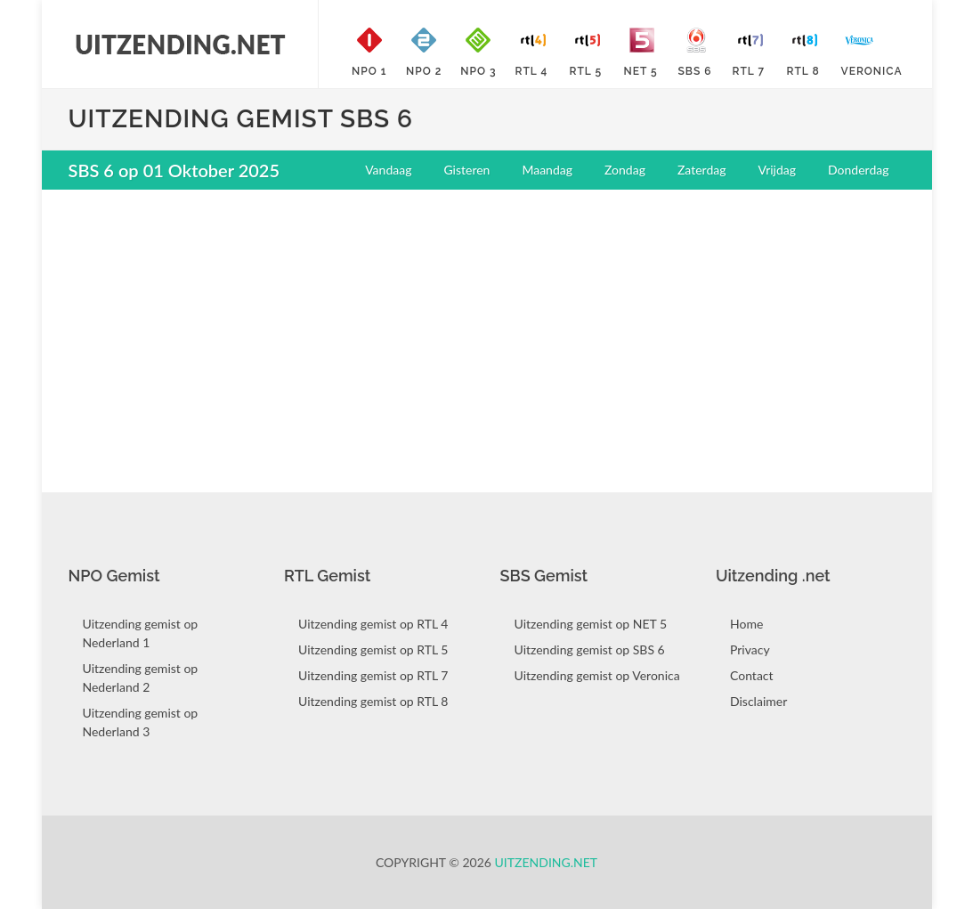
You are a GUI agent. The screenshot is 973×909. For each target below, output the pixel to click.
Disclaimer (758, 701)
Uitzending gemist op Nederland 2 (141, 677)
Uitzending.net (546, 862)
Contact (752, 675)
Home (746, 623)
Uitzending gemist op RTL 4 (373, 623)
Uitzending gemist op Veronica (597, 675)
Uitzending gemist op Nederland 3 (141, 722)
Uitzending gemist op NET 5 (591, 623)
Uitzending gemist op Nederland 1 (141, 633)
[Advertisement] (487, 332)
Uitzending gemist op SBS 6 (590, 649)
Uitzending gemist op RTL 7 (373, 675)
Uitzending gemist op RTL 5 (373, 649)
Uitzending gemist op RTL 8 (373, 701)
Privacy (750, 649)
